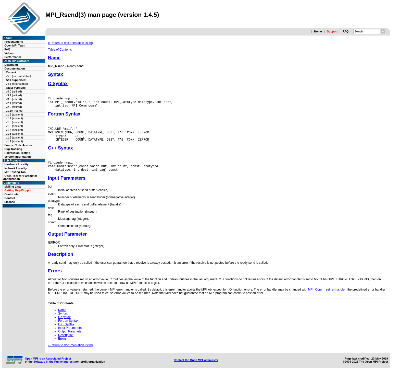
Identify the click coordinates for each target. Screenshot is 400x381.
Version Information (17, 156)
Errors (55, 278)
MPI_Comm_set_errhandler (327, 297)
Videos (9, 53)
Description (60, 261)
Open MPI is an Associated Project (48, 366)
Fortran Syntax (64, 116)
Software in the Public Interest (53, 369)
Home (318, 31)
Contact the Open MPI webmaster (196, 367)
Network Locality (15, 168)
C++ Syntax (60, 153)
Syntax (55, 74)
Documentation (14, 68)
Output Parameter (67, 241)
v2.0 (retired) (14, 106)
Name (54, 57)
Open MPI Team (14, 45)
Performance (12, 57)
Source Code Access (18, 145)
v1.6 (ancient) (14, 122)
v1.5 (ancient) (14, 126)
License (9, 201)
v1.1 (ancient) (14, 141)
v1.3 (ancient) (14, 133)
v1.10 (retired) (14, 110)
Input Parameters (66, 185)
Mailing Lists (12, 186)
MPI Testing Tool (15, 172)
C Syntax (58, 83)
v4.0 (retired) (14, 91)
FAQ (346, 31)
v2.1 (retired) (14, 103)
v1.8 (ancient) (14, 114)
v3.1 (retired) (14, 95)
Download (11, 64)
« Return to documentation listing (70, 43)
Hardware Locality (16, 164)
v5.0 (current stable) (18, 76)
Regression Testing (17, 152)
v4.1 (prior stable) (17, 83)
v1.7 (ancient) (14, 118)
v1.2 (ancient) (14, 137)
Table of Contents (60, 49)
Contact (9, 198)
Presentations (13, 41)
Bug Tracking (13, 149)
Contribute (11, 194)
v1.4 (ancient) (14, 129)
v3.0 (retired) (14, 99)
